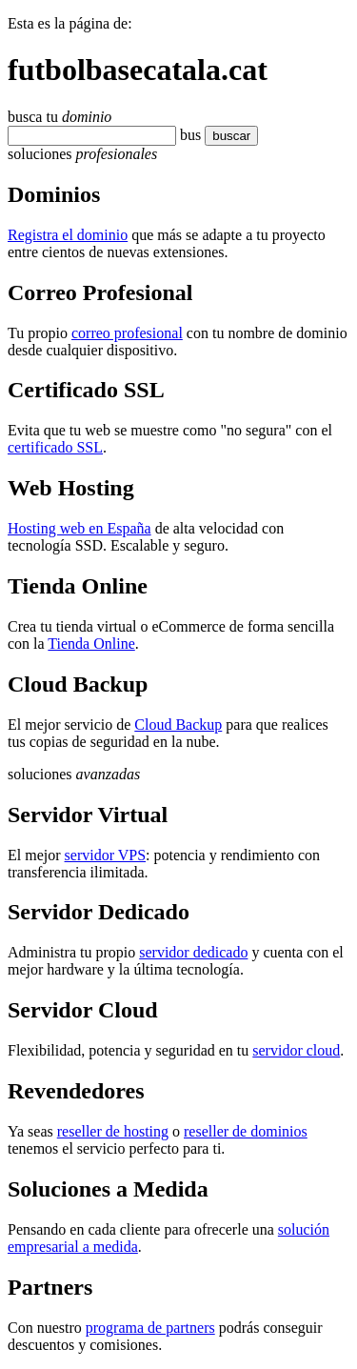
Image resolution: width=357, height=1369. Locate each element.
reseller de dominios (245, 1131)
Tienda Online (91, 643)
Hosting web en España (79, 528)
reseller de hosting (113, 1131)
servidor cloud (296, 1050)
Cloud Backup (178, 724)
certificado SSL (55, 447)
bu (187, 135)
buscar (226, 136)
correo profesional (127, 333)
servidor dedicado (193, 952)
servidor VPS (106, 855)
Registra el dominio (68, 235)
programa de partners (150, 1327)
